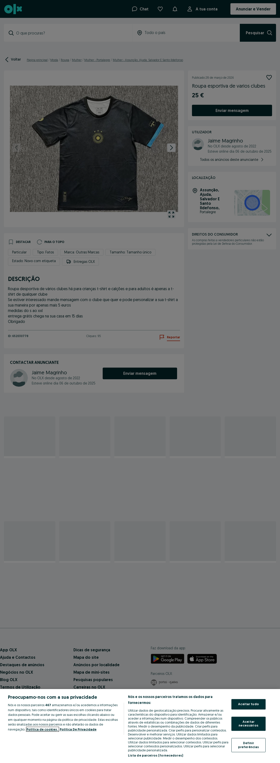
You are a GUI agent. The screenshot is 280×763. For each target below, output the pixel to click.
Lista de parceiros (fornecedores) (155, 755)
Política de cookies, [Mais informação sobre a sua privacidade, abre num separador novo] (43, 729)
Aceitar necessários (248, 724)
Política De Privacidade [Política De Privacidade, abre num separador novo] (78, 729)
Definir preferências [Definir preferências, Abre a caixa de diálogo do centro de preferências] (248, 745)
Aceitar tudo (248, 704)
